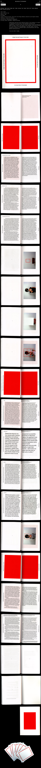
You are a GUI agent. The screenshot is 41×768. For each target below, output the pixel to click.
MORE (38, 2)
